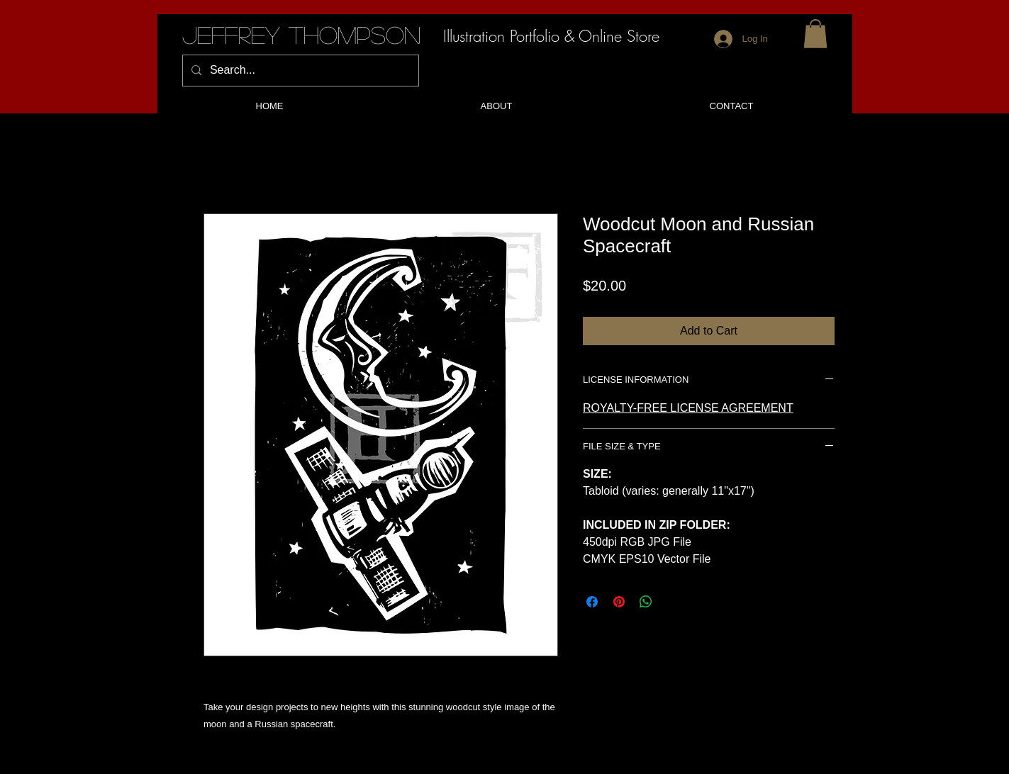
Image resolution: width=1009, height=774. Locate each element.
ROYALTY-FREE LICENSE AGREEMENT (688, 408)
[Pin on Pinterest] (619, 601)
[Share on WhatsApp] (645, 601)
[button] (815, 33)
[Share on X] (672, 601)
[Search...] (299, 70)
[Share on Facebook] (592, 601)
